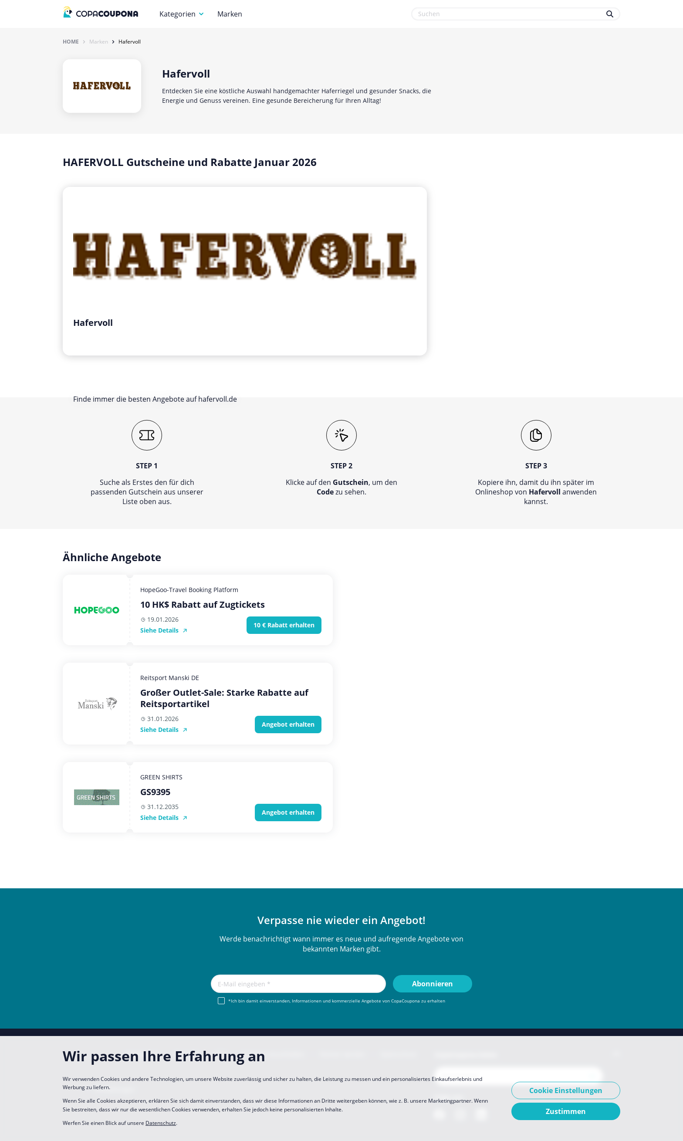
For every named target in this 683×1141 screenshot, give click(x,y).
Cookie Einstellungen (565, 1090)
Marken (229, 14)
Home (71, 41)
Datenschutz (160, 1123)
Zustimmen (566, 1111)
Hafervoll (129, 41)
